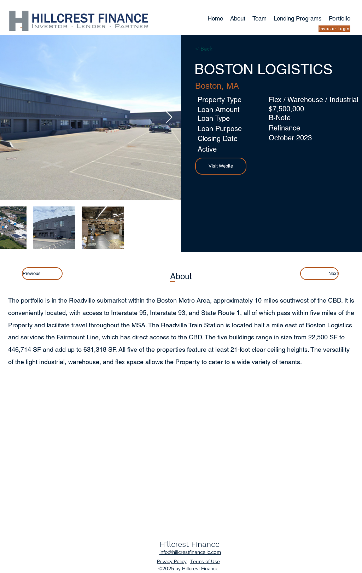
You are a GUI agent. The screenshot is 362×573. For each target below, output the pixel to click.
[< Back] (215, 48)
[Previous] (42, 273)
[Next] (319, 273)
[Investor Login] (334, 28)
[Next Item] (169, 117)
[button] (220, 166)
